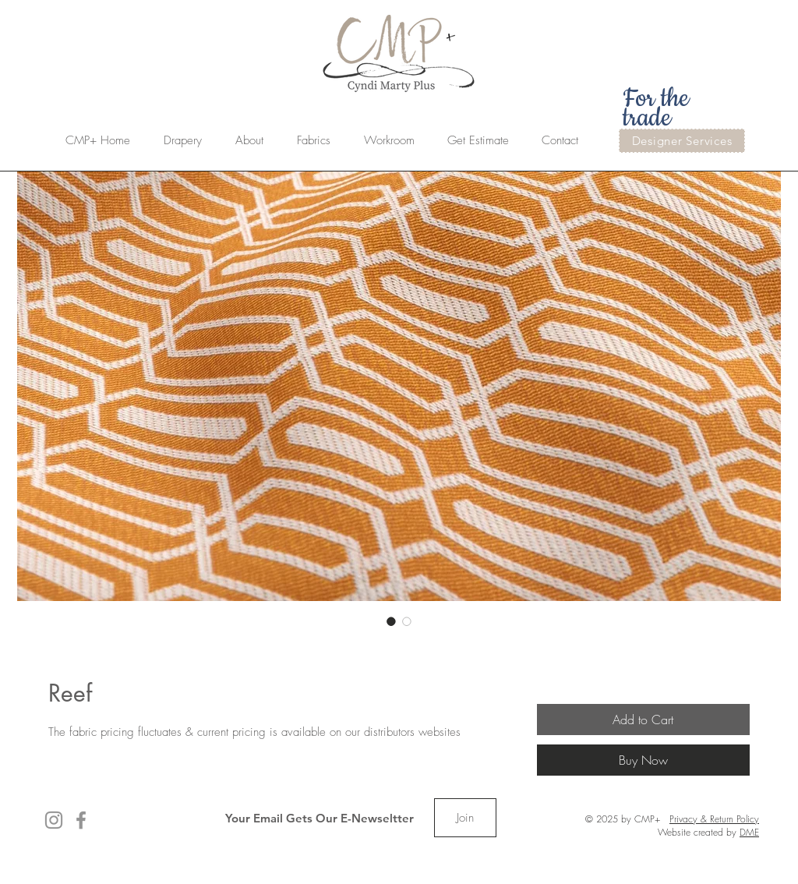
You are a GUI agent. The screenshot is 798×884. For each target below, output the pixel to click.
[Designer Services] (682, 141)
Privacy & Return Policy (714, 819)
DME (749, 832)
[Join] (465, 817)
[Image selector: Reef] (391, 621)
